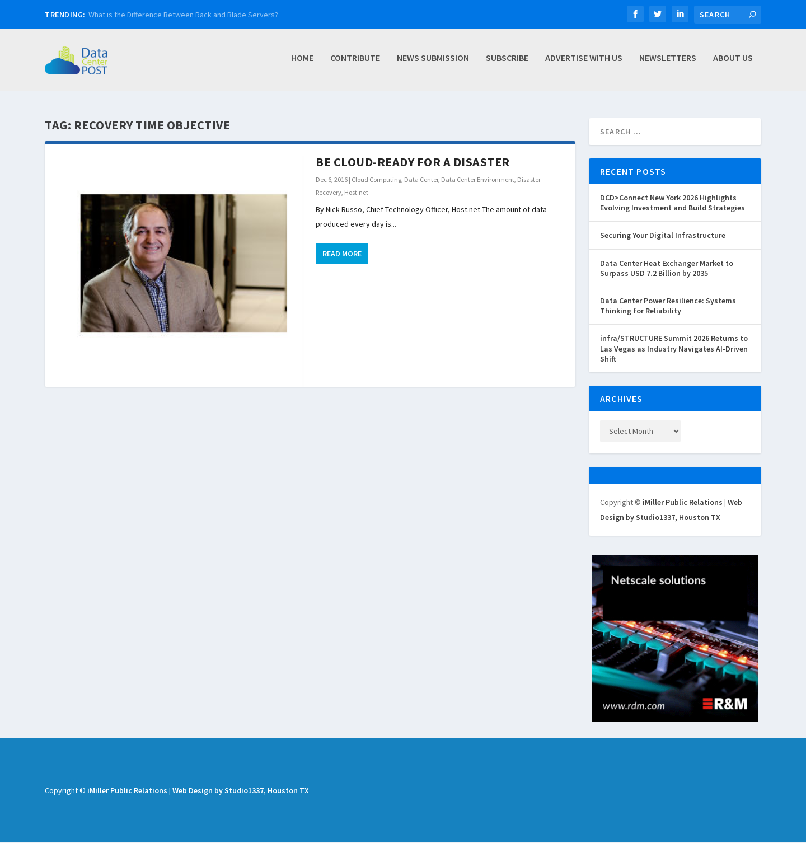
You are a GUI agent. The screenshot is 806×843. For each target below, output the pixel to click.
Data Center (421, 180)
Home (302, 63)
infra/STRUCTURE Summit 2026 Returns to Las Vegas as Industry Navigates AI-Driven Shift (674, 349)
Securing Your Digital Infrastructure (662, 236)
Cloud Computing (376, 180)
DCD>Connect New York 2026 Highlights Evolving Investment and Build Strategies (672, 203)
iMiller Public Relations (683, 503)
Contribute (355, 63)
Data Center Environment (477, 180)
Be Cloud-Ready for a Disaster (413, 162)
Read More (342, 254)
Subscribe (507, 63)
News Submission (433, 63)
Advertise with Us (583, 63)
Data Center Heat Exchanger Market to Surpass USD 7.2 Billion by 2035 (666, 269)
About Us (733, 63)
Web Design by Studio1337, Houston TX (240, 791)
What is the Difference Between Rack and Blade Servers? (183, 15)
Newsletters (667, 63)
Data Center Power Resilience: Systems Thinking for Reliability (668, 306)
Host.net (356, 193)
